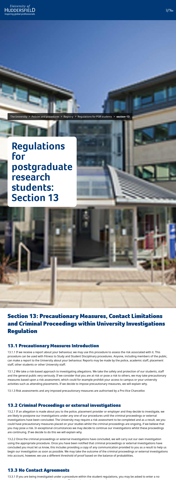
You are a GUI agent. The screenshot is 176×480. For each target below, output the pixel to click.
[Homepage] (20, 10)
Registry (68, 116)
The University (18, 116)
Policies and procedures (45, 116)
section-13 (123, 116)
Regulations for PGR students (95, 116)
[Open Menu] (169, 10)
